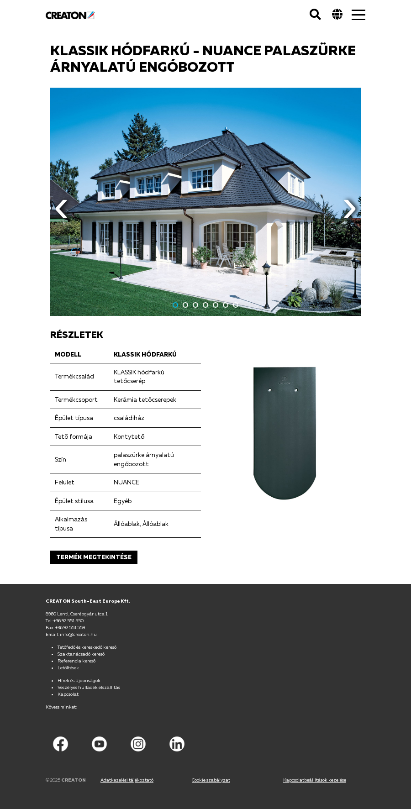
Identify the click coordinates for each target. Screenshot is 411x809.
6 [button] (225, 305)
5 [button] (215, 305)
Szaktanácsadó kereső (81, 654)
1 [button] (175, 305)
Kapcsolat (68, 694)
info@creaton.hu (78, 634)
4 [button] (205, 305)
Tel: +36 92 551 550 (65, 620)
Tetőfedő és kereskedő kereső (87, 647)
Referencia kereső (76, 660)
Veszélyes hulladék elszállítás (89, 687)
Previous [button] (61, 213)
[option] (205, 202)
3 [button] (195, 305)
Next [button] (350, 213)
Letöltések (68, 667)
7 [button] (235, 305)
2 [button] (185, 305)
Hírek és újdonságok (79, 680)
